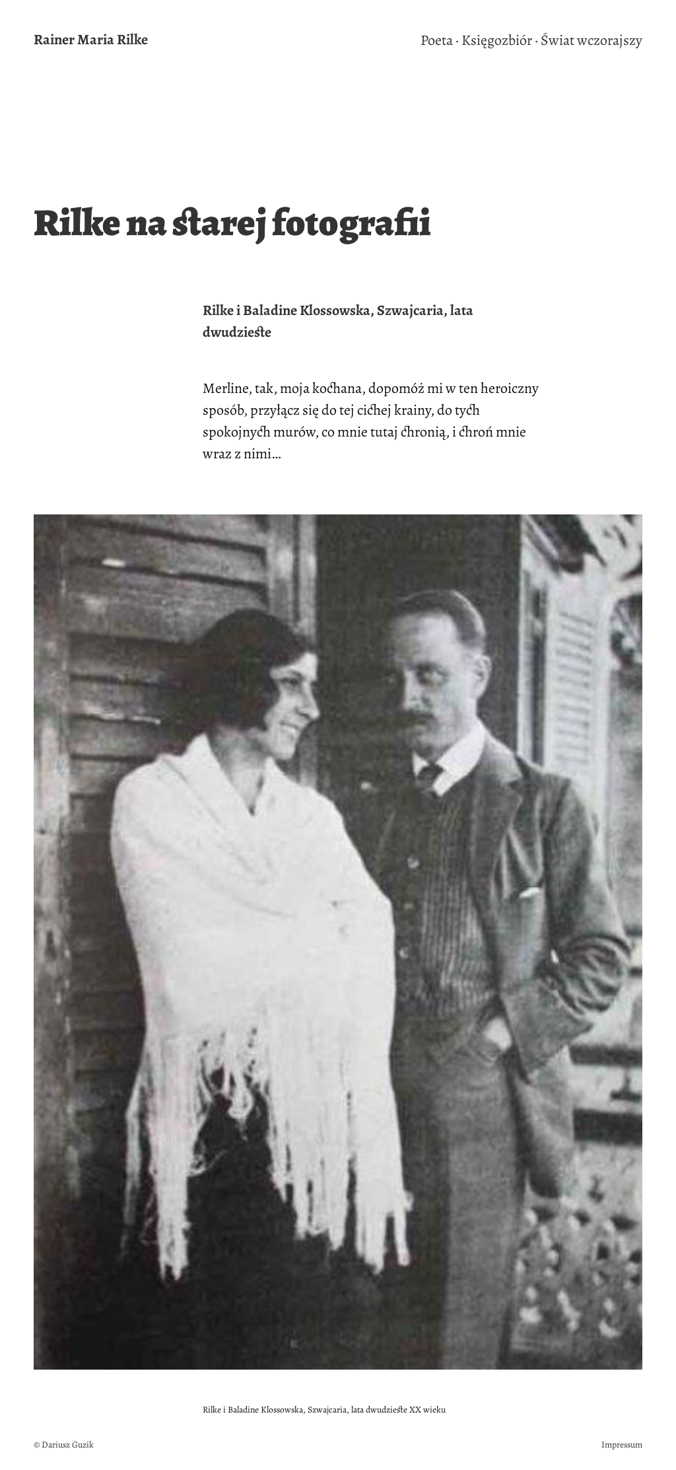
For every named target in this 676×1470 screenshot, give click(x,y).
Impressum (621, 1444)
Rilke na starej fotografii (232, 222)
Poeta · (440, 40)
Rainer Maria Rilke (91, 40)
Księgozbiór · (499, 40)
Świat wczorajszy (591, 40)
